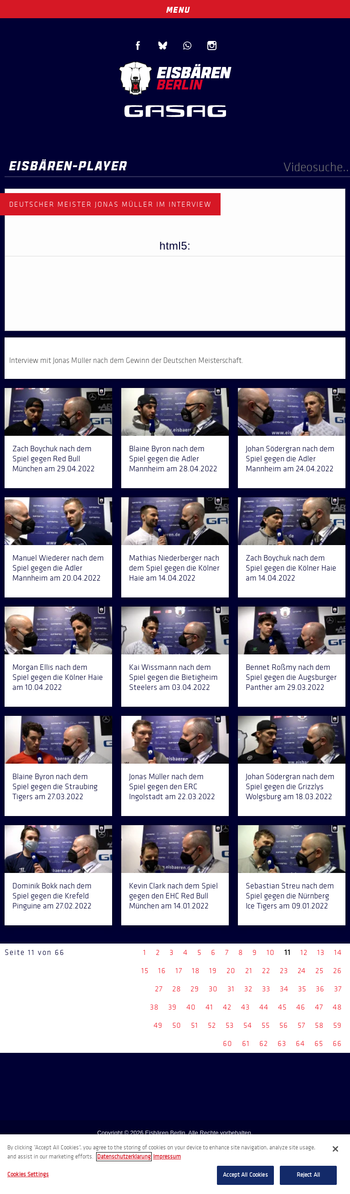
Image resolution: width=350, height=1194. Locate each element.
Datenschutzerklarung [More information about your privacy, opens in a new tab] (124, 1156)
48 (337, 1007)
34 (284, 989)
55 (266, 1025)
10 (271, 952)
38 (154, 1007)
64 (300, 1043)
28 (176, 989)
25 (319, 970)
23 (284, 970)
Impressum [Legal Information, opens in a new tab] (167, 1156)
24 (302, 970)
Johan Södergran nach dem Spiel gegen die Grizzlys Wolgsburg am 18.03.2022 (290, 786)
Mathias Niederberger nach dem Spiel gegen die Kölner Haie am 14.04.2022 (174, 568)
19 (213, 970)
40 (191, 1007)
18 (196, 970)
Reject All (308, 1175)
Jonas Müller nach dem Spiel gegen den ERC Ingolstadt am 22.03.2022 (172, 786)
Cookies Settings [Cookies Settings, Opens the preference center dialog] (28, 1174)
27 (159, 989)
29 (194, 989)
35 (302, 989)
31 (231, 989)
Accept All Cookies (245, 1175)
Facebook (138, 45)
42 (227, 1007)
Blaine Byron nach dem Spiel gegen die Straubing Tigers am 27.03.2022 (55, 786)
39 (172, 1007)
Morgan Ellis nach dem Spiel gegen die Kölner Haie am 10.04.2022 (57, 677)
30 (213, 989)
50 (176, 1025)
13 (320, 952)
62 (263, 1043)
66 (337, 1043)
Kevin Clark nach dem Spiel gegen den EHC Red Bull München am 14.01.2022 (173, 896)
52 (212, 1025)
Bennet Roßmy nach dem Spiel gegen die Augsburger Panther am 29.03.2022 (291, 677)
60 (227, 1043)
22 (266, 970)
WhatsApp (187, 45)
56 (283, 1025)
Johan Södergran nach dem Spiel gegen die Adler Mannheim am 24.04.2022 (290, 459)
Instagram (211, 45)
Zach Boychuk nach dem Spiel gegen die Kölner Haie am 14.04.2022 (291, 568)
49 (158, 1025)
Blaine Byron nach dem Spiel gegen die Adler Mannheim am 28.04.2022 (173, 459)
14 (338, 952)
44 (263, 1007)
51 (194, 1025)
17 (178, 970)
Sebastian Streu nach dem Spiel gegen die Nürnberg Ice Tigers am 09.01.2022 (290, 896)
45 (282, 1007)
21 (248, 970)
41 (209, 1007)
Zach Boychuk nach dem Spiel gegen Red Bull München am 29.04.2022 (53, 459)
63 (282, 1043)
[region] (175, 1164)
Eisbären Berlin (175, 77)
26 (337, 970)
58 (319, 1025)
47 (319, 1007)
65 (318, 1043)
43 (245, 1007)
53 (230, 1025)
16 (162, 970)
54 (247, 1025)
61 (246, 1043)
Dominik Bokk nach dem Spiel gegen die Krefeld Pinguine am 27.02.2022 (52, 896)
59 (337, 1025)
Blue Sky (162, 45)
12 (304, 952)
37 (338, 989)
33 (266, 989)
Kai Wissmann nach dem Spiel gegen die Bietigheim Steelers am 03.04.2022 (173, 677)
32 (248, 989)
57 (301, 1025)
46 (300, 1007)
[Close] (335, 1149)
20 (231, 970)
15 (145, 970)
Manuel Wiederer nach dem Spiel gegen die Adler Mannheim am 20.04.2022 (58, 568)
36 (320, 989)
